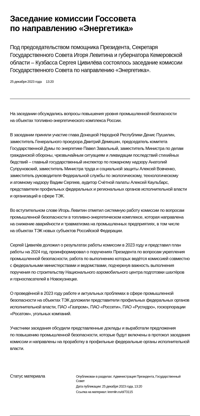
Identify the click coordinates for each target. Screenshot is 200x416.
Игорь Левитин (72, 210)
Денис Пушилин (158, 134)
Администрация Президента (133, 376)
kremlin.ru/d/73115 (120, 392)
